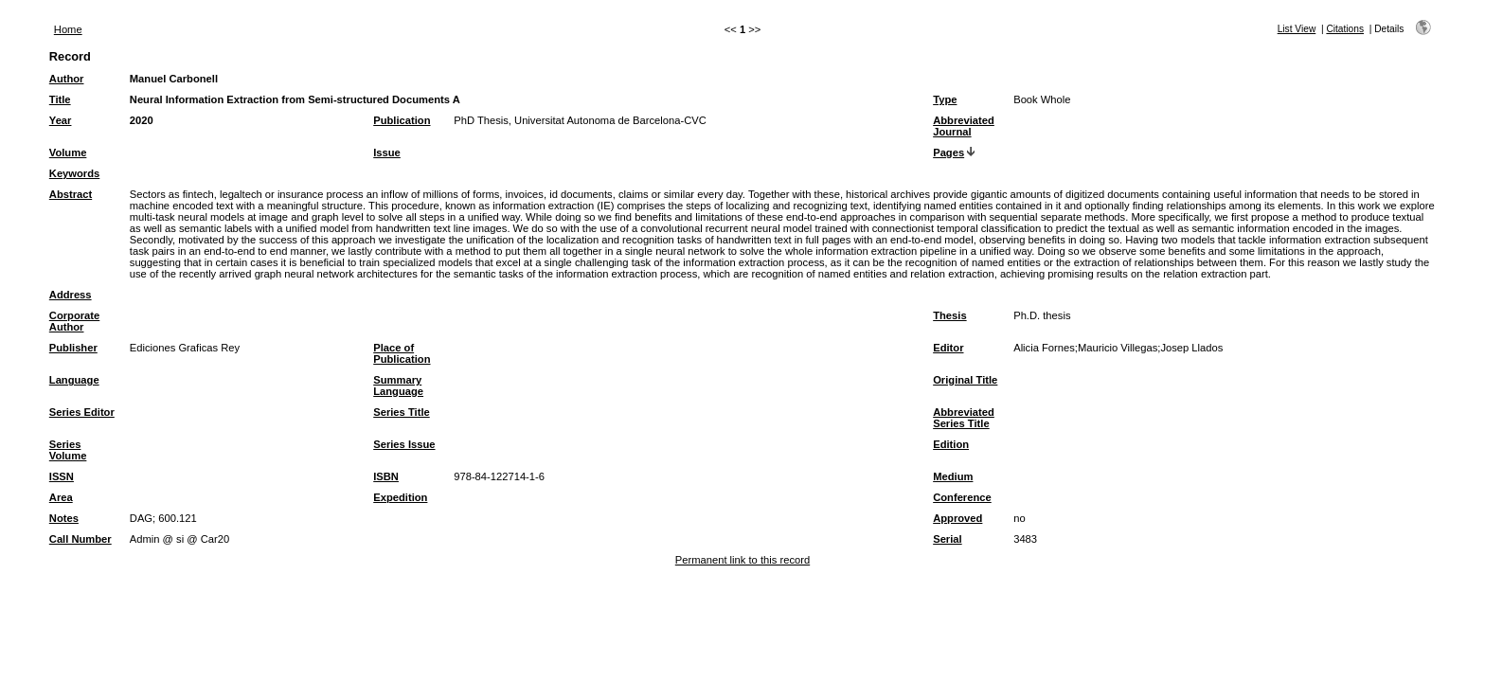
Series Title (401, 412)
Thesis (949, 315)
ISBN (386, 476)
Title (60, 99)
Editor (948, 347)
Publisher (73, 347)
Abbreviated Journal (963, 126)
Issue (387, 152)
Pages (948, 152)
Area (61, 497)
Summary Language (398, 385)
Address (70, 294)
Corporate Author (74, 321)
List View (1297, 29)
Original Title (965, 380)
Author (66, 78)
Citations (1345, 29)
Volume (68, 152)
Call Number (80, 539)
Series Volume (68, 450)
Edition (951, 444)
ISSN (61, 476)
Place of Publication (401, 353)
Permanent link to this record (742, 559)
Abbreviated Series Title (963, 417)
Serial (947, 539)
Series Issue (404, 444)
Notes (64, 518)
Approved (957, 518)
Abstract (70, 194)
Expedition (400, 497)
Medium (953, 476)
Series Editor (82, 412)
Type (945, 99)
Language (74, 380)
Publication (401, 120)
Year (60, 120)
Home (68, 29)
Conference (962, 497)
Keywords (74, 173)
